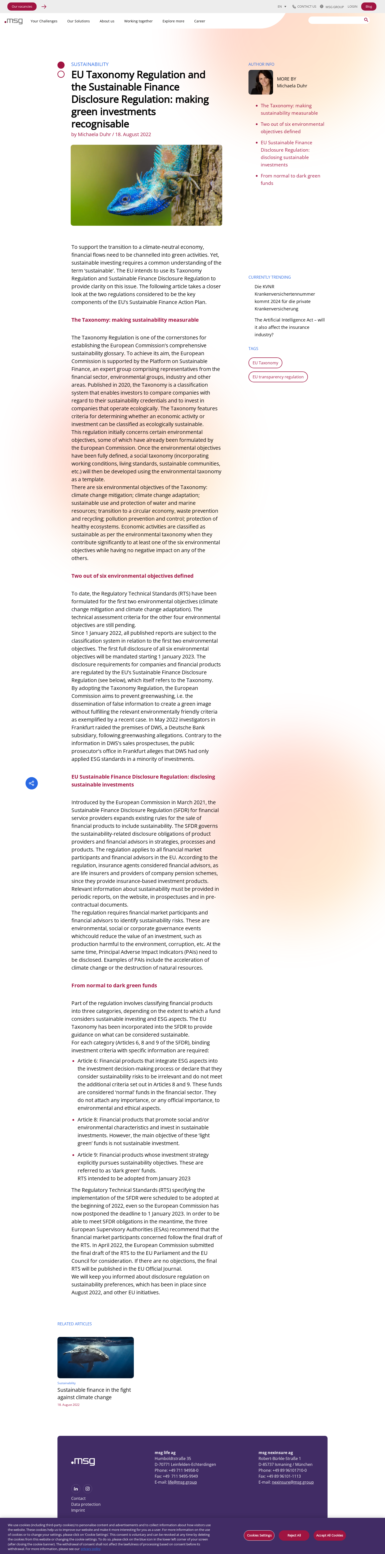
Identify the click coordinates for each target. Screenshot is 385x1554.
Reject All (294, 1535)
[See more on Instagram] (87, 1492)
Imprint (78, 1510)
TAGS (253, 348)
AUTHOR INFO (261, 64)
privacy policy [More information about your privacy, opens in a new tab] (91, 1549)
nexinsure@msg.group (293, 1482)
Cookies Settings (259, 1535)
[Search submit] (366, 20)
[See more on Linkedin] (76, 1492)
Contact (78, 1498)
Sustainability (90, 64)
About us (107, 21)
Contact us (304, 6)
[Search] (339, 20)
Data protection (86, 1504)
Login (353, 6)
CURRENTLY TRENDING (269, 277)
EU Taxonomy (265, 363)
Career (199, 21)
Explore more (173, 21)
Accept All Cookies (329, 1535)
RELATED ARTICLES (74, 1324)
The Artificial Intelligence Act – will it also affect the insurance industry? (290, 327)
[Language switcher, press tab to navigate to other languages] (282, 6)
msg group (332, 7)
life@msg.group (182, 1482)
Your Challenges (44, 21)
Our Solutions (78, 21)
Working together (138, 21)
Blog (369, 6)
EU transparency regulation (278, 377)
